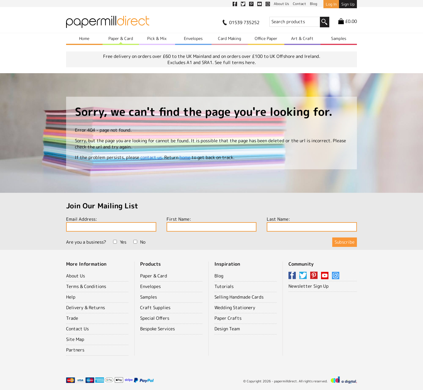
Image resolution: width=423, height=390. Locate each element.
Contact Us (77, 329)
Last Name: (312, 224)
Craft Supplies (155, 307)
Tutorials (224, 286)
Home (84, 38)
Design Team (227, 329)
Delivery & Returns (85, 307)
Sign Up (348, 4)
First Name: (212, 224)
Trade (72, 318)
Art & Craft (302, 38)
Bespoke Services (157, 329)
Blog (218, 276)
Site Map (75, 339)
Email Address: (111, 224)
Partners (75, 350)
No (139, 242)
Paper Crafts (227, 318)
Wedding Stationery (234, 307)
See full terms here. (235, 62)
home (184, 157)
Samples (338, 38)
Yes (119, 242)
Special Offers (154, 318)
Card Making (229, 38)
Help (70, 297)
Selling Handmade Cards (238, 297)
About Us (75, 276)
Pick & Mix (157, 38)
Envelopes (193, 38)
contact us (151, 157)
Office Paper (266, 38)
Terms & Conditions (86, 286)
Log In (331, 4)
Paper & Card (120, 38)
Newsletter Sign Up (308, 286)
